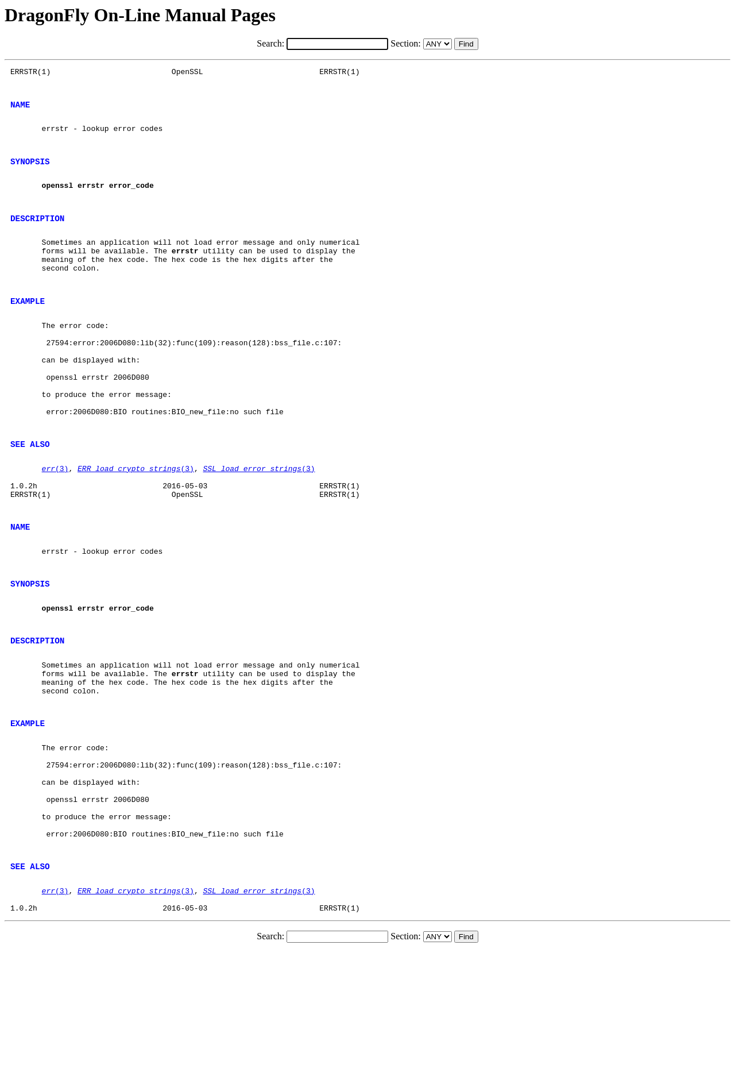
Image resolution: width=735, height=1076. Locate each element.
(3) (55, 527)
